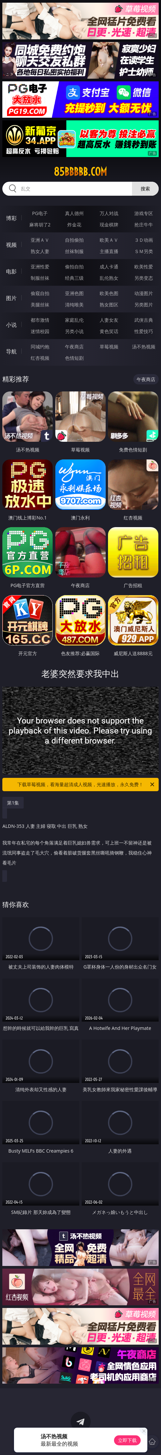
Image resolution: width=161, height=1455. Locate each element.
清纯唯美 (74, 304)
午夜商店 (74, 346)
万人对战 (109, 213)
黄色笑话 (109, 331)
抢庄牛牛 (143, 224)
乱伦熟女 (109, 278)
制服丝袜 (40, 278)
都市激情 (40, 320)
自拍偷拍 (74, 240)
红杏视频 (40, 358)
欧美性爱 (143, 266)
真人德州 (74, 213)
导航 (11, 351)
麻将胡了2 (40, 224)
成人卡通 (109, 266)
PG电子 (40, 213)
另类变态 (143, 278)
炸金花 (74, 224)
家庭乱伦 (74, 320)
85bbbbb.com (80, 171)
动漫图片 (143, 293)
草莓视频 (109, 346)
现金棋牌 (109, 224)
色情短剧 (74, 358)
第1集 (13, 803)
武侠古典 (143, 320)
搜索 (145, 188)
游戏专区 (143, 213)
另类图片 (143, 304)
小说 (11, 324)
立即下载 (127, 1440)
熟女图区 (109, 304)
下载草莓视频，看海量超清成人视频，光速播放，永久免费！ (86, 785)
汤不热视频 (143, 346)
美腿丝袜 (40, 304)
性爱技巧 (143, 331)
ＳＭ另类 (143, 251)
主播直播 (109, 251)
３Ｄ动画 (143, 240)
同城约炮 (40, 346)
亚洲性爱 (40, 266)
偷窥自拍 (40, 293)
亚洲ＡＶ (40, 240)
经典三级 (74, 278)
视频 (11, 244)
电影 (11, 271)
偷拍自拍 (74, 266)
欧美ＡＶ (109, 240)
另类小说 (74, 331)
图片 (11, 298)
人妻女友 (109, 320)
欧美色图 (109, 293)
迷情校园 (40, 331)
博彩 (11, 218)
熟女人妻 (40, 251)
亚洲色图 (74, 293)
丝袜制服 (74, 251)
